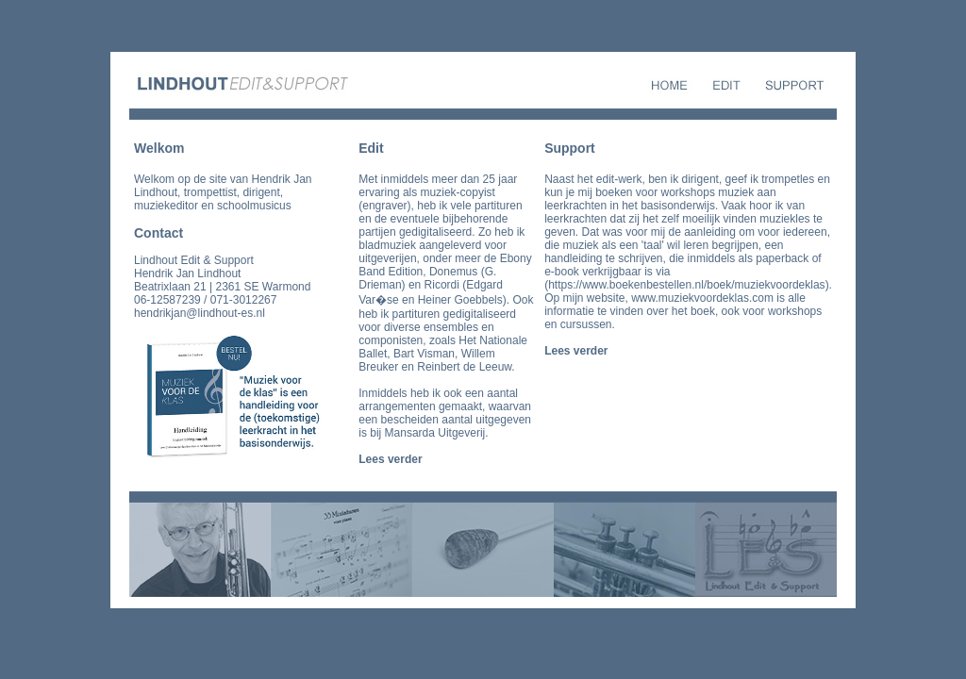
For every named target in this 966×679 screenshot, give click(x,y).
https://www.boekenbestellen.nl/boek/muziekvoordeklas (686, 284)
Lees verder (390, 459)
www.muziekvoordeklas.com (702, 298)
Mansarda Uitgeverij (435, 432)
